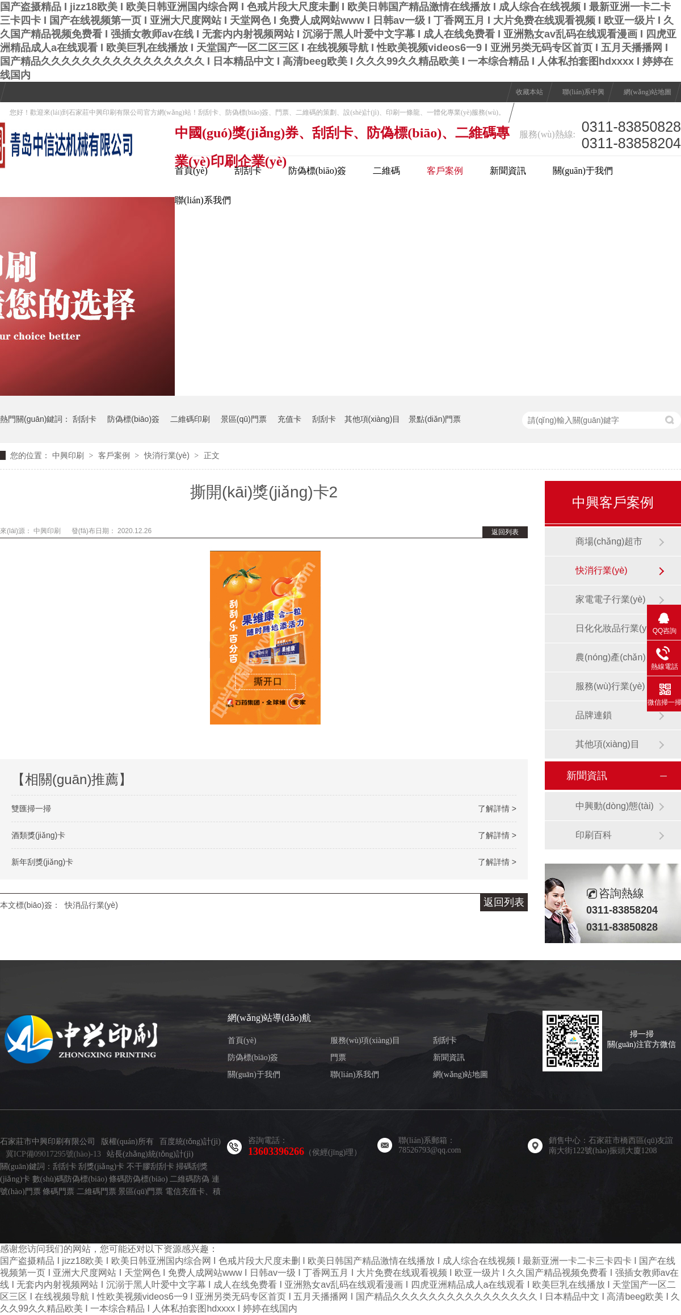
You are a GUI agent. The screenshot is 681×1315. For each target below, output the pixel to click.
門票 (338, 1057)
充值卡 (289, 419)
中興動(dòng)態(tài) (614, 806)
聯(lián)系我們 (203, 200)
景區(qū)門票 (244, 419)
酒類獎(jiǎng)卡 (38, 835)
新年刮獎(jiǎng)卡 (42, 861)
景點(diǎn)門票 (435, 419)
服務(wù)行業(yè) (610, 686)
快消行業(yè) (167, 455)
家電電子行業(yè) (610, 599)
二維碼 (386, 170)
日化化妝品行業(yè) (615, 628)
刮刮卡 (248, 170)
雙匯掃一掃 (31, 808)
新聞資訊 (508, 170)
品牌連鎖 (593, 715)
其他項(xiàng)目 (372, 419)
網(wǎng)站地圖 (647, 92)
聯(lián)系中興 (583, 92)
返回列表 (505, 532)
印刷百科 (593, 835)
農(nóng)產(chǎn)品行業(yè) (616, 657)
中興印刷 (68, 455)
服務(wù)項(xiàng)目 (365, 1040)
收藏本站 (529, 92)
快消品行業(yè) (91, 905)
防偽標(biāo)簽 (317, 170)
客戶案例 (445, 170)
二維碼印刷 (190, 419)
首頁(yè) (191, 170)
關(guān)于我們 (583, 170)
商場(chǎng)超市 (608, 541)
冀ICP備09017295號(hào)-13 (53, 1154)
